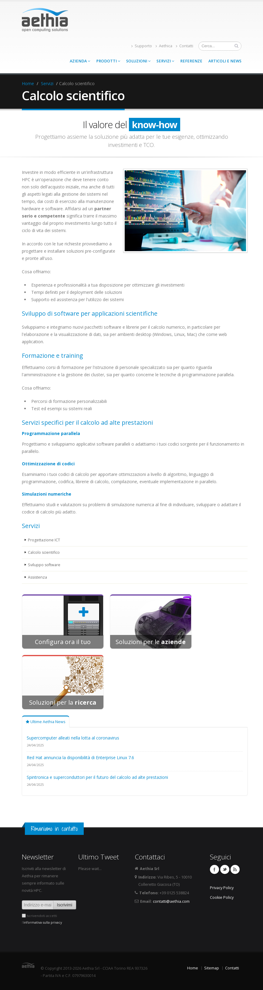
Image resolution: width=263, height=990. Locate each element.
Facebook (214, 869)
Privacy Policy (222, 887)
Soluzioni (138, 61)
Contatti (184, 45)
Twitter (224, 869)
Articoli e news (224, 61)
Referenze (191, 61)
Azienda (80, 61)
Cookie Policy (222, 897)
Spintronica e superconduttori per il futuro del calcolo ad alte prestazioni (97, 777)
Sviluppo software (44, 564)
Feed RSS (235, 869)
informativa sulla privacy (42, 922)
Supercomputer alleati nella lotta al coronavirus (73, 738)
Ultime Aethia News (46, 721)
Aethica (164, 45)
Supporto (141, 45)
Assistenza (38, 577)
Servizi (165, 61)
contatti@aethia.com (171, 901)
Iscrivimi (64, 904)
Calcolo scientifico (44, 552)
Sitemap (211, 968)
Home (28, 83)
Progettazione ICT (44, 540)
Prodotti (108, 61)
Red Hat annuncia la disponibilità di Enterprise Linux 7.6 (80, 757)
